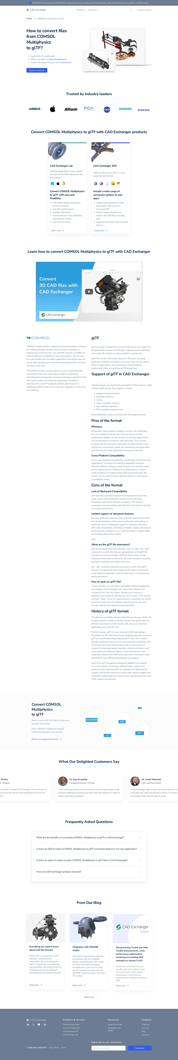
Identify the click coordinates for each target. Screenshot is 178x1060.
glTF (95, 338)
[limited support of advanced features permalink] (135, 513)
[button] (89, 837)
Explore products (36, 70)
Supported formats (115, 1024)
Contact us (146, 1035)
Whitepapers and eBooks (114, 1029)
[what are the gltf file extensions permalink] (131, 544)
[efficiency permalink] (103, 426)
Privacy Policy (54, 1047)
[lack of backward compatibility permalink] (128, 491)
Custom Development (71, 1028)
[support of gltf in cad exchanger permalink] (92, 379)
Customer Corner (144, 10)
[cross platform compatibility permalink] (125, 455)
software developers (57, 59)
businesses (66, 62)
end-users (50, 56)
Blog (143, 1031)
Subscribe (139, 1048)
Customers (146, 1024)
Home (29, 18)
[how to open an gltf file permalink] (122, 581)
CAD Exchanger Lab (70, 1035)
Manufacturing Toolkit (71, 1024)
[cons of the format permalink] (124, 485)
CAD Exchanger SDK (71, 1031)
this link (101, 414)
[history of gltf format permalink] (130, 611)
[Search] (131, 10)
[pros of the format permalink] (123, 420)
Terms (63, 1047)
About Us (145, 1028)
